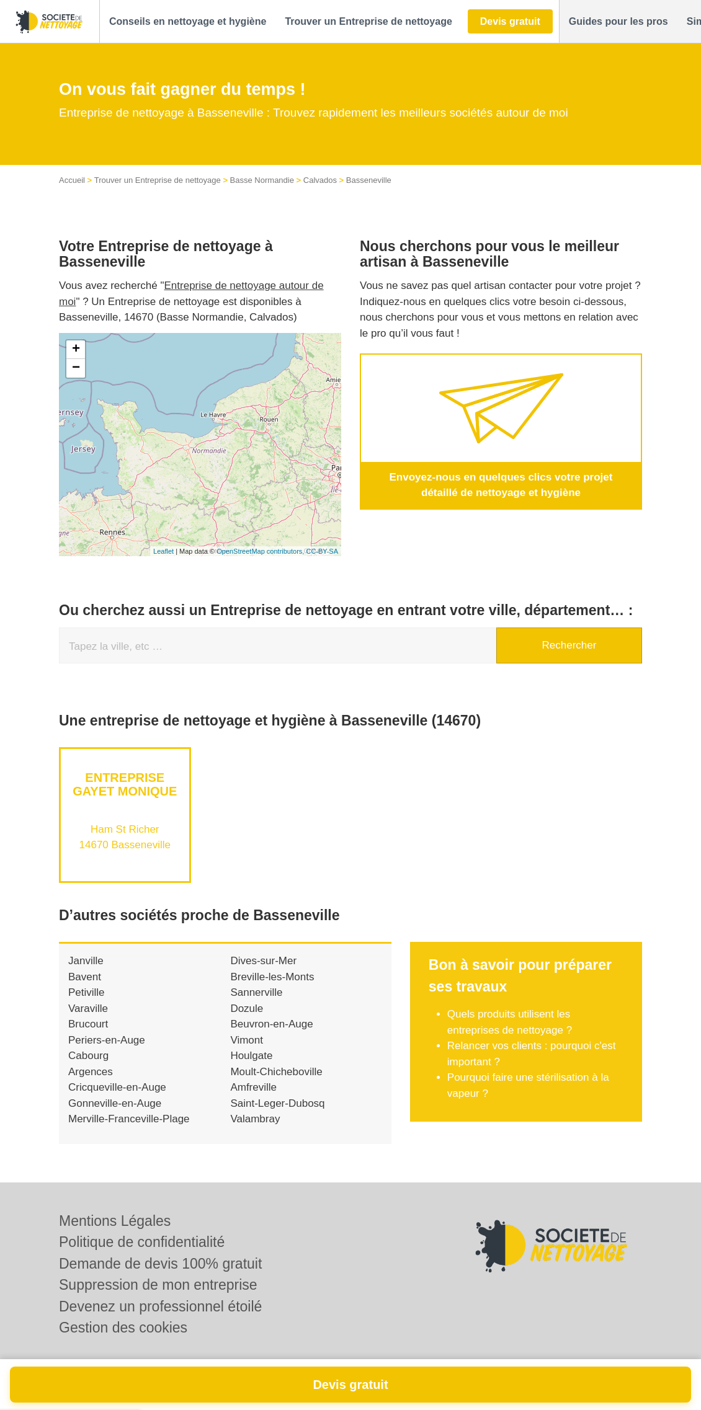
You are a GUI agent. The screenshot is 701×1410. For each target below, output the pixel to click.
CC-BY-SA (322, 551)
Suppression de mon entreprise (158, 1285)
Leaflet (163, 551)
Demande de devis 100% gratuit (160, 1264)
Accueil (72, 180)
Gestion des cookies (123, 1327)
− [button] (76, 368)
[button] (187, 21)
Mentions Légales (115, 1221)
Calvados (320, 180)
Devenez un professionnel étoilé (160, 1306)
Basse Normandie (262, 180)
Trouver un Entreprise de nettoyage (157, 180)
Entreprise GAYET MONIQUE (125, 784)
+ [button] (76, 349)
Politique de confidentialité (142, 1242)
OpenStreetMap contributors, (261, 551)
